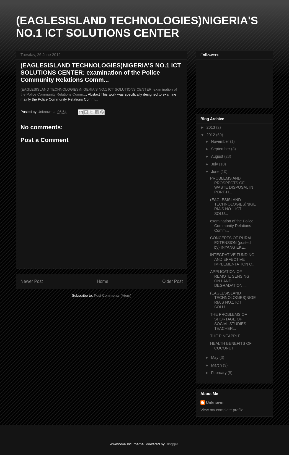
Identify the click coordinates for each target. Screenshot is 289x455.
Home (103, 281)
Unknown (214, 402)
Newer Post (31, 281)
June (215, 171)
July (215, 164)
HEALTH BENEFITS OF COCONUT (231, 345)
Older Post (172, 281)
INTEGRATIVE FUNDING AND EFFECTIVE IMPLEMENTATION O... (233, 259)
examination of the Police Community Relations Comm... (231, 226)
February (219, 372)
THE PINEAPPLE (225, 336)
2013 (211, 127)
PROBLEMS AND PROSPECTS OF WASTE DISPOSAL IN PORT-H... (231, 185)
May (215, 357)
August (217, 156)
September (221, 149)
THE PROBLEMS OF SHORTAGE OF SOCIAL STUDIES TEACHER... (228, 321)
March (217, 365)
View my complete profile (221, 410)
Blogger (172, 444)
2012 (211, 135)
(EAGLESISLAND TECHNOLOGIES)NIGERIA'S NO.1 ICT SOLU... (233, 207)
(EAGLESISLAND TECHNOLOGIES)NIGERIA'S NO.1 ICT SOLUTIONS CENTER (137, 26)
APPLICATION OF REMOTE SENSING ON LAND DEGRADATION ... (229, 278)
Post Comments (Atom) (112, 295)
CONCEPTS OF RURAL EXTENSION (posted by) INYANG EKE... (231, 242)
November (220, 141)
